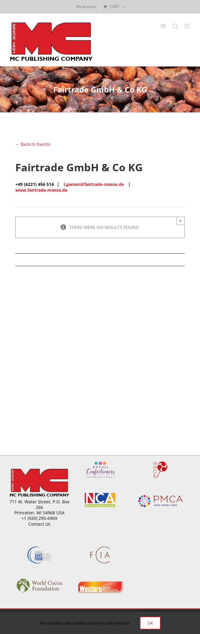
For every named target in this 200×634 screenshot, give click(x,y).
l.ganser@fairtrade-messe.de (94, 184)
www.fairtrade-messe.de (41, 190)
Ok (150, 623)
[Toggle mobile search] (175, 26)
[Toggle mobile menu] (187, 26)
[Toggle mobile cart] (163, 26)
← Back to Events (32, 144)
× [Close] (180, 221)
